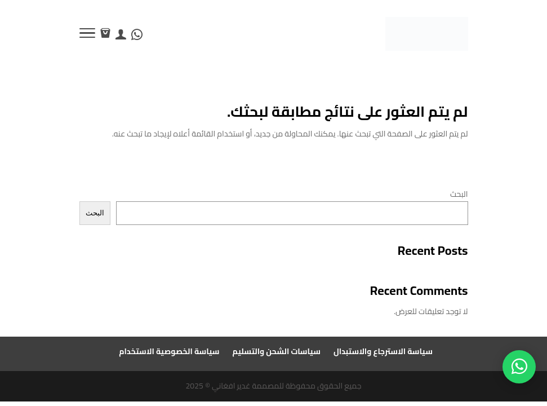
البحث (459, 194)
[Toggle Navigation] (87, 35)
